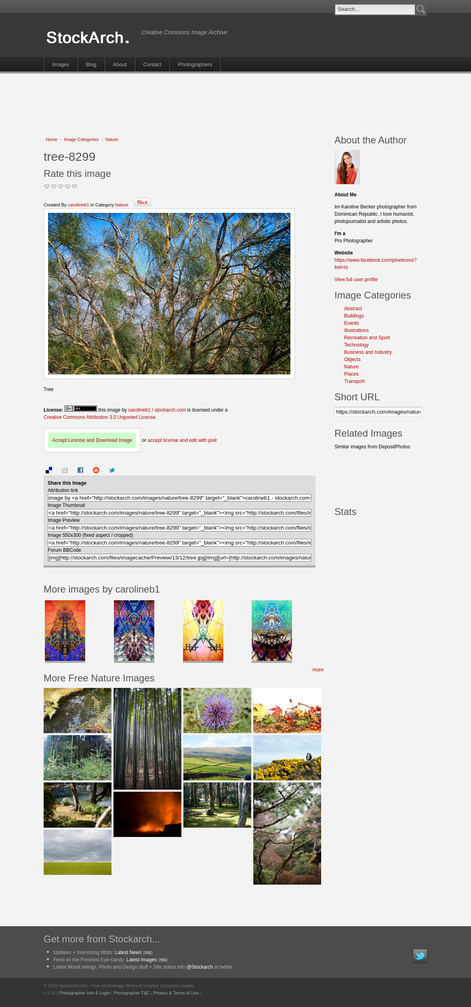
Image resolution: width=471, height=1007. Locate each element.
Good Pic (60, 186)
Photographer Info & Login (84, 992)
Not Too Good (47, 186)
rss (148, 952)
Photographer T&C (132, 992)
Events (351, 323)
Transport (354, 381)
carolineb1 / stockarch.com (157, 410)
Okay (53, 186)
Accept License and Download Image (92, 440)
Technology (356, 345)
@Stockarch (200, 967)
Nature (111, 139)
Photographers (195, 64)
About (120, 64)
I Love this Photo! (74, 186)
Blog (91, 64)
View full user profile (356, 279)
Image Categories (81, 139)
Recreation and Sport (367, 338)
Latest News (128, 952)
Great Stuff (67, 186)
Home (51, 139)
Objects (352, 359)
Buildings (354, 316)
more (318, 670)
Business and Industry (368, 352)
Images (60, 64)
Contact (152, 64)
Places (351, 374)
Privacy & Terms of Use (176, 992)
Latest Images (141, 960)
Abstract (353, 308)
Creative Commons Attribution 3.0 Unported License (100, 417)
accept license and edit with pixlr (182, 440)
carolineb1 (78, 204)
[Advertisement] (235, 100)
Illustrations (356, 330)
